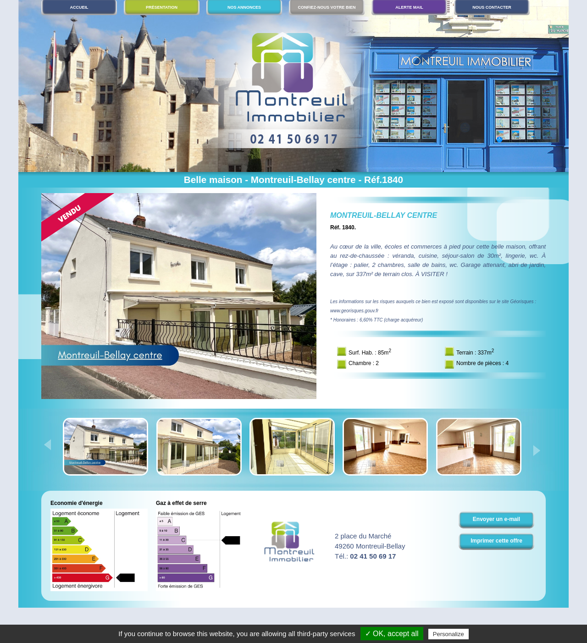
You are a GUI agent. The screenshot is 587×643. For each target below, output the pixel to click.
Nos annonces (244, 7)
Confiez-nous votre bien (326, 7)
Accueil (79, 7)
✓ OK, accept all (392, 633)
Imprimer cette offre (496, 541)
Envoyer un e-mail (496, 519)
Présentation (161, 7)
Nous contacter (491, 7)
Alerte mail (409, 7)
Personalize (448, 634)
